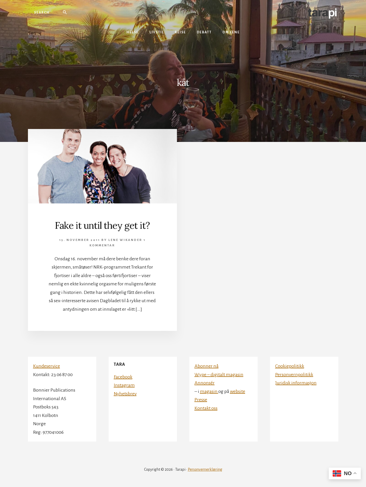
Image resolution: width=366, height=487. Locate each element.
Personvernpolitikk (294, 374)
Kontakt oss (206, 408)
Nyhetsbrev (125, 393)
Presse (201, 399)
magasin (209, 391)
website (237, 391)
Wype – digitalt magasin (219, 374)
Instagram (124, 385)
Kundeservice (46, 366)
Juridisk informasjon (296, 382)
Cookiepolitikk (289, 366)
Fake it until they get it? (102, 225)
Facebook (123, 376)
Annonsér (205, 382)
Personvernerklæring (205, 469)
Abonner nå (207, 366)
